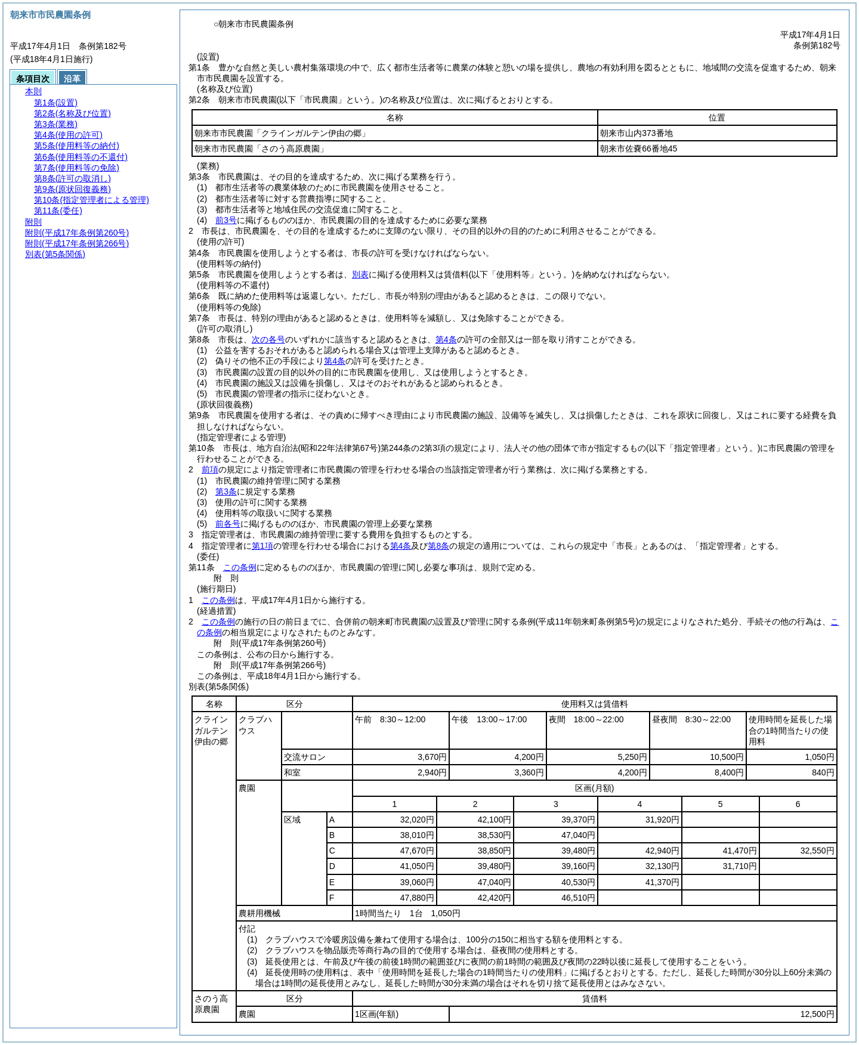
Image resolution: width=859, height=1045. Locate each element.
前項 (210, 469)
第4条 (446, 339)
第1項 (262, 546)
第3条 (226, 491)
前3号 (226, 220)
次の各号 (268, 339)
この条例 (240, 567)
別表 (360, 274)
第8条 (438, 546)
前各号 (227, 523)
